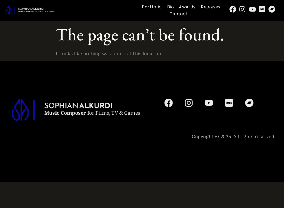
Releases (210, 7)
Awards (187, 7)
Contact (181, 13)
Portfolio (152, 7)
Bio (173, 7)
